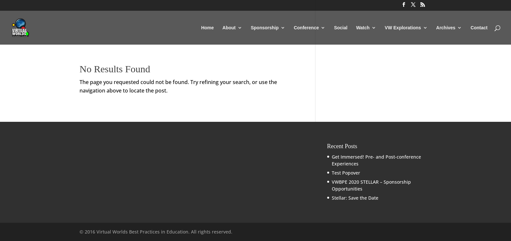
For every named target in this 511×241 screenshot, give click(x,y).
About (229, 27)
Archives (445, 27)
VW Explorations (403, 27)
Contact (479, 27)
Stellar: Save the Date (355, 198)
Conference (306, 27)
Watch (363, 27)
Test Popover (346, 173)
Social (340, 27)
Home (207, 27)
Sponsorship (265, 27)
